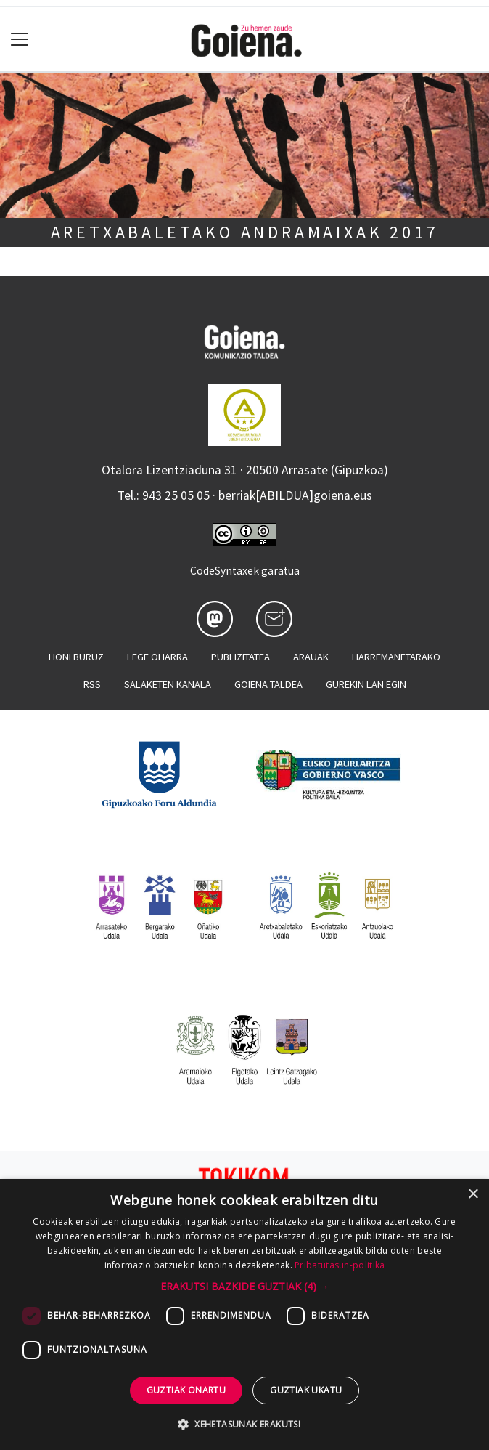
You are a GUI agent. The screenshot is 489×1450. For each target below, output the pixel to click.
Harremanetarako (396, 656)
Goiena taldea (268, 684)
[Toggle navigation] (20, 39)
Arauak (311, 656)
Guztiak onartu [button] (186, 1390)
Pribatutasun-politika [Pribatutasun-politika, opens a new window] (340, 1265)
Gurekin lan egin (366, 684)
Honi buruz (76, 656)
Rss (92, 684)
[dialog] (244, 1314)
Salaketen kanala (167, 684)
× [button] (472, 1194)
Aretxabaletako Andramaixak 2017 (245, 232)
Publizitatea (240, 656)
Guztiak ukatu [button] (306, 1390)
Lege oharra (157, 656)
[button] (244, 1286)
